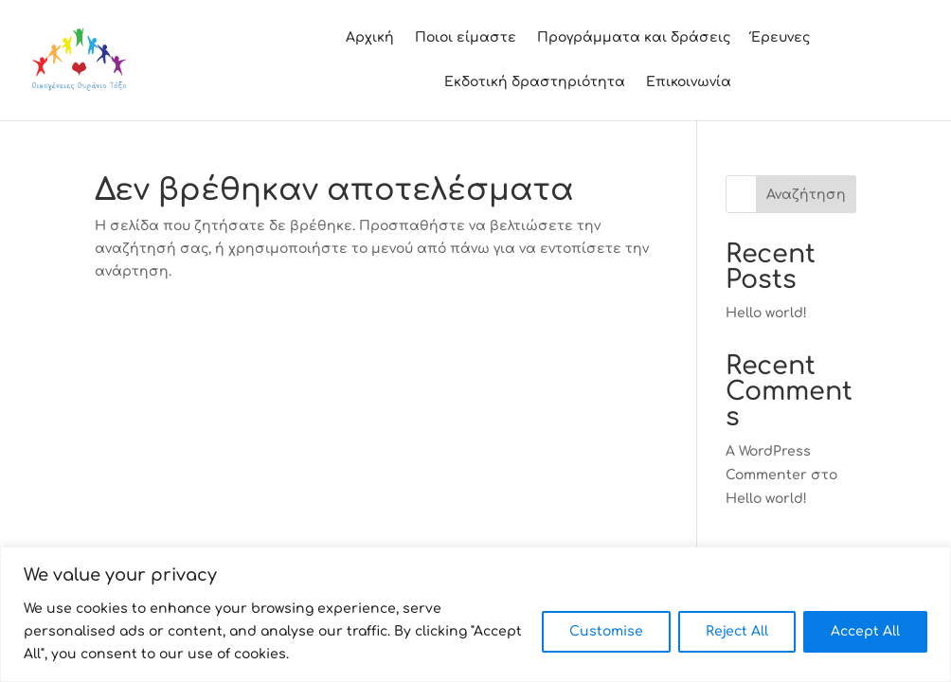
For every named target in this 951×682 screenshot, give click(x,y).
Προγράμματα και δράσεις (633, 38)
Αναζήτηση (806, 195)
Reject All (737, 631)
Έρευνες (780, 38)
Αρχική (370, 38)
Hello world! (766, 313)
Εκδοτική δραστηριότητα (534, 82)
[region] (475, 614)
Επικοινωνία (688, 82)
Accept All (865, 631)
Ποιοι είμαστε (465, 38)
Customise (606, 631)
